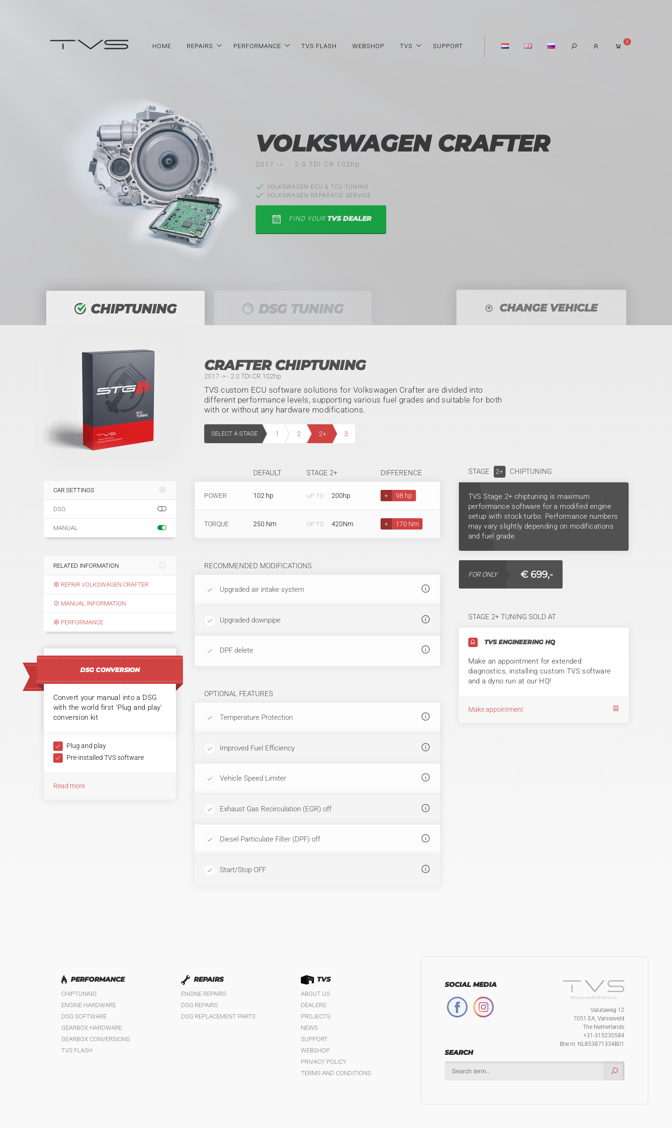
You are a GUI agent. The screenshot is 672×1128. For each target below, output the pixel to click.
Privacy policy (324, 1061)
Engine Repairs (203, 993)
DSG (109, 509)
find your (321, 219)
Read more (69, 786)
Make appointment (543, 709)
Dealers (313, 1005)
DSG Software (84, 1016)
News (309, 1027)
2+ (322, 434)
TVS (406, 46)
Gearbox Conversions (95, 1039)
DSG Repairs (199, 1005)
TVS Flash (319, 46)
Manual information (89, 603)
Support (448, 46)
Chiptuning (79, 993)
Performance (257, 46)
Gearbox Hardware (91, 1027)
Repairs (200, 46)
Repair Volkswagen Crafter (101, 584)
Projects (316, 1016)
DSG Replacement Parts (218, 1016)
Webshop (368, 46)
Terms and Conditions (336, 1073)
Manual (109, 528)
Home (161, 46)
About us (315, 993)
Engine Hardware (88, 1005)
